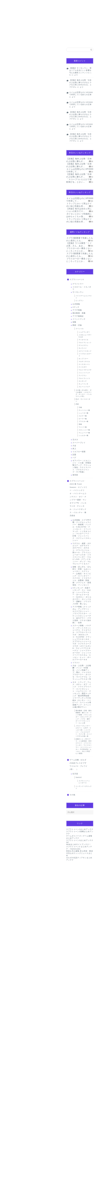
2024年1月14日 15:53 (16, 866)
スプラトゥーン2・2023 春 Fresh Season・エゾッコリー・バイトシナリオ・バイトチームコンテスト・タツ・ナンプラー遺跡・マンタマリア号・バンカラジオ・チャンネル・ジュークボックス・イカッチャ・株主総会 (78, 498)
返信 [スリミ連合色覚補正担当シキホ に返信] (58, 858)
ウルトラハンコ (84, 378)
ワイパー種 (83, 427)
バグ (74, 457)
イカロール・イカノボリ (81, 288)
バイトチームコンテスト (84, 297)
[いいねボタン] (6, 553)
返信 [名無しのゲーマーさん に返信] (58, 561)
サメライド (83, 348)
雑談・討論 (77, 325)
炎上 (74, 449)
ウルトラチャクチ (85, 370)
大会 (74, 446)
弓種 (80, 407)
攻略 (74, 322)
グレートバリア (84, 387)
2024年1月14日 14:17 (10, 839)
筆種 (80, 424)
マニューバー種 (84, 433)
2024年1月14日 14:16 (10, 802)
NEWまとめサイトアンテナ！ (78, 844)
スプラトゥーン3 (77, 279)
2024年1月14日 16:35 (16, 658)
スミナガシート (84, 364)
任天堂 (75, 774)
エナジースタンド (85, 351)
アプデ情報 (77, 310)
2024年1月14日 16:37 (10, 963)
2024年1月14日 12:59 (10, 569)
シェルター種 (83, 435)
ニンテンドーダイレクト (84, 787)
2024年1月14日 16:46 (10, 993)
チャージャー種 (84, 410)
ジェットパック (84, 373)
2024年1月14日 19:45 (10, 1021)
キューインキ (83, 384)
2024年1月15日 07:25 (10, 1113)
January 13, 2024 (36, 163)
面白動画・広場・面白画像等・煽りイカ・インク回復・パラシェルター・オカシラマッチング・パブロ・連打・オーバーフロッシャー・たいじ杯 (84, 717)
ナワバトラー (78, 284)
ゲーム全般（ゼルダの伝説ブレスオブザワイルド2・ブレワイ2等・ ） (78, 764)
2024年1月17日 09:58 (10, 1172)
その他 (72, 795)
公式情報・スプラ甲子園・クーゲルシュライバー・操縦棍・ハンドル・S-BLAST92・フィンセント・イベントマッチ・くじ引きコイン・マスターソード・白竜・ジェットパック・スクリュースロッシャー (81, 530)
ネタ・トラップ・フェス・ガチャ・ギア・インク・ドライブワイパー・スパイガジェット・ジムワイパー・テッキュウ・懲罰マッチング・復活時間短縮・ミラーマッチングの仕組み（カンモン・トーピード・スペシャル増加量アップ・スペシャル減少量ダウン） (81, 694)
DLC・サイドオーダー (83, 400)
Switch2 (79, 777)
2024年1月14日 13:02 (10, 629)
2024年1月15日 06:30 (10, 1083)
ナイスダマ (83, 367)
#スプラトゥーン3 (43, 150)
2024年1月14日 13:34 (10, 772)
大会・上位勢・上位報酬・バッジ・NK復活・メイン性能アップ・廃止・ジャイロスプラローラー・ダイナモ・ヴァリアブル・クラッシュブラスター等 (81, 672)
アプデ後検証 (78, 316)
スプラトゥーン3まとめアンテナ (79, 829)
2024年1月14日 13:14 (10, 687)
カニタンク (83, 381)
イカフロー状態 (78, 452)
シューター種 (83, 413)
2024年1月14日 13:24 (10, 744)
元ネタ (75, 440)
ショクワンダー (84, 332)
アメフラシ (83, 375)
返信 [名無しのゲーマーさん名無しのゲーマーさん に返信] (58, 985)
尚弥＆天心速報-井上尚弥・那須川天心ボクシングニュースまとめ (79, 853)
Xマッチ (75, 307)
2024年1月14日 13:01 (10, 597)
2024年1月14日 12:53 (10, 542)
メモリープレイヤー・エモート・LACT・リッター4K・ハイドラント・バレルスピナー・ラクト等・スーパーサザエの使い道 (84, 731)
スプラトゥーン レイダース (84, 782)
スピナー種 (83, 416)
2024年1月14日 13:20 (10, 717)
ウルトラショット (85, 342)
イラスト (76, 663)
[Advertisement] (32, 349)
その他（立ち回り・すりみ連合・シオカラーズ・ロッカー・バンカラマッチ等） (84, 393)
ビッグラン (80, 300)
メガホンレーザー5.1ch (85, 336)
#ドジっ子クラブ (29, 153)
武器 (77, 404)
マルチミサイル (84, 361)
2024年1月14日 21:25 (10, 1051)
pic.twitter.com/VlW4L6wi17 (21, 157)
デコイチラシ (83, 345)
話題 (6, 51)
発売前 (75, 475)
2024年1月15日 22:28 (10, 1143)
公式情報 (76, 304)
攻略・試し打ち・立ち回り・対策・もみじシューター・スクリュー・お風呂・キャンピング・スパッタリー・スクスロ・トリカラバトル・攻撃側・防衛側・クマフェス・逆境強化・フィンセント (81, 576)
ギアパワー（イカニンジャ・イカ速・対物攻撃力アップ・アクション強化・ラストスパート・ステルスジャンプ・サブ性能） (81, 466)
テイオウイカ (83, 340)
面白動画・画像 (78, 313)
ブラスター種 (83, 421)
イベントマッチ (78, 319)
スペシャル (80, 328)
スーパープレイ (78, 443)
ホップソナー (83, 359)
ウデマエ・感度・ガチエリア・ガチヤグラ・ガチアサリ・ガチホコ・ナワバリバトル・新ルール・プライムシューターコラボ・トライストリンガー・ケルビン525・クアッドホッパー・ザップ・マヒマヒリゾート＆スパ (81, 554)
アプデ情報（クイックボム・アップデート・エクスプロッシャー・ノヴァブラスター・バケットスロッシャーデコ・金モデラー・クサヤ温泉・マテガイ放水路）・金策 (81, 615)
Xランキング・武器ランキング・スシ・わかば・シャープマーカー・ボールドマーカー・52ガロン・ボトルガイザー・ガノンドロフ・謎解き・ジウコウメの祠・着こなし (81, 596)
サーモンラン (78, 292)
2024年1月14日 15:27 (10, 899)
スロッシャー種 (84, 430)
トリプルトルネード (85, 355)
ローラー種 (83, 419)
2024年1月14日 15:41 (10, 933)
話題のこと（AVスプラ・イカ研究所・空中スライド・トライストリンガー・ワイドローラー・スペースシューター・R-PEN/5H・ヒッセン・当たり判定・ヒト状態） (84, 746)
